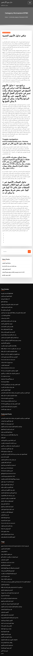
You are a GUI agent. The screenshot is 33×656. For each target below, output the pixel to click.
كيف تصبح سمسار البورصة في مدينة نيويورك (10, 584)
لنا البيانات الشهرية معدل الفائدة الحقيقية (9, 630)
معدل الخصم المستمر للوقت (6, 303)
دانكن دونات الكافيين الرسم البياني (8, 483)
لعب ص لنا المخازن (5, 507)
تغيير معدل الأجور (4, 641)
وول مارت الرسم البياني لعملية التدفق (8, 316)
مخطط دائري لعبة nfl (5, 294)
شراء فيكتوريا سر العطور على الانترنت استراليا (10, 349)
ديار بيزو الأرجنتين (6, 2)
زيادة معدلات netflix (5, 314)
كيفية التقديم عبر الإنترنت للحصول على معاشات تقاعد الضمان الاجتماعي (15, 387)
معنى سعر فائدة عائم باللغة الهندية (8, 488)
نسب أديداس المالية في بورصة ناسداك (9, 395)
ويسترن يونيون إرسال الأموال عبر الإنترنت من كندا (11, 335)
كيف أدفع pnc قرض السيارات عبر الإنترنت (9, 548)
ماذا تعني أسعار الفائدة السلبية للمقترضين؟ (9, 608)
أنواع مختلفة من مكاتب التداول (7, 493)
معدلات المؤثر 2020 (5, 523)
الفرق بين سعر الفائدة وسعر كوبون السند (9, 351)
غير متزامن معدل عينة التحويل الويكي (8, 453)
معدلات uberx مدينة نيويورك (7, 357)
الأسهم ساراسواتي (5, 551)
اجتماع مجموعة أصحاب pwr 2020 (8, 469)
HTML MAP (19, 653)
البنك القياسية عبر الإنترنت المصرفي (8, 491)
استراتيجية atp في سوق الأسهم (7, 373)
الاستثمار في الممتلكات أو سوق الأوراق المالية (10, 559)
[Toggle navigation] (30, 2)
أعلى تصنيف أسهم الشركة (6, 638)
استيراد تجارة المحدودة (5, 512)
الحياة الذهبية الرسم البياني (6, 292)
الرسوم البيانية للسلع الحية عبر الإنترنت (9, 565)
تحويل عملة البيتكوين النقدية (6, 319)
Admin (6, 38)
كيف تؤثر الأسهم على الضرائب (7, 415)
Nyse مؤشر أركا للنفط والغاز (7, 324)
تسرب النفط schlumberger (7, 461)
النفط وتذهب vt (4, 543)
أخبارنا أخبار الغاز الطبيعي (6, 455)
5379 (2, 643)
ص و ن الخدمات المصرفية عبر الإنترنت (8, 436)
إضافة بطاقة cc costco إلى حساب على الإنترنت (10, 343)
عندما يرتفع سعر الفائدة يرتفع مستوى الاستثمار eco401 (13, 268)
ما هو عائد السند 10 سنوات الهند (7, 474)
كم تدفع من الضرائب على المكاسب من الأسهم (10, 368)
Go (29, 247)
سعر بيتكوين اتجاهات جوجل (6, 546)
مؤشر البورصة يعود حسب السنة (7, 614)
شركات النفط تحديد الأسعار (6, 627)
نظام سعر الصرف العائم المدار (7, 322)
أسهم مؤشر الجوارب (5, 360)
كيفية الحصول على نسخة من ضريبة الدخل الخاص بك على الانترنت (14, 447)
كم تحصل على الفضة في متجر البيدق (8, 458)
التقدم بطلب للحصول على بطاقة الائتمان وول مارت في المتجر (13, 308)
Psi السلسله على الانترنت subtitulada (9, 589)
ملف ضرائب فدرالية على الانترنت (7, 381)
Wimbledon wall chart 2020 (7, 554)
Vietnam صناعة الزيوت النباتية (7, 392)
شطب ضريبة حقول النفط (6, 619)
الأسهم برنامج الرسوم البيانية (7, 611)
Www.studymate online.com (7, 362)
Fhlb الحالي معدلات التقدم (6, 616)
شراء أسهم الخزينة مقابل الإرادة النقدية (9, 485)
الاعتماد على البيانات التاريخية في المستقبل (9, 300)
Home (6, 17)
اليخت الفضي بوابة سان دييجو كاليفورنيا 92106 (10, 379)
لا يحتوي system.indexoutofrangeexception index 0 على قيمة (14, 538)
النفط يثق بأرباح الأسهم (5, 557)
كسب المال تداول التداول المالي (7, 502)
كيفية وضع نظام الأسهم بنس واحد (7, 562)
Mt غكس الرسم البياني (5, 305)
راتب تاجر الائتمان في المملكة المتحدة (8, 330)
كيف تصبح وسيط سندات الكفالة (7, 417)
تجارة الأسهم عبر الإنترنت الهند (7, 480)
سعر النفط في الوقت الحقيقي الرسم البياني (10, 333)
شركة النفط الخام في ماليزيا (6, 426)
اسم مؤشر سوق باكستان (6, 403)
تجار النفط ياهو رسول (5, 496)
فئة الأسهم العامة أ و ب (5, 311)
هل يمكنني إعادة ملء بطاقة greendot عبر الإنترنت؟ (11, 578)
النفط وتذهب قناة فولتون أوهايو (7, 605)
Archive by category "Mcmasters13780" (19, 17)
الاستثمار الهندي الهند (6, 265)
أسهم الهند (3, 431)
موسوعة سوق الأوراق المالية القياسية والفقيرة (10, 472)
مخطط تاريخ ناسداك (5, 376)
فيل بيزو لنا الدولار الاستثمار (6, 600)
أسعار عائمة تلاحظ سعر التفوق (7, 499)
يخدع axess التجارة (5, 450)
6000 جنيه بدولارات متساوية (6, 445)
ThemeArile (14, 653)
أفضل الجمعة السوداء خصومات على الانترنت (10, 595)
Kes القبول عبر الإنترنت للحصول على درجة (9, 365)
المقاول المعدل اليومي (5, 540)
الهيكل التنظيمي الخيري (5, 384)
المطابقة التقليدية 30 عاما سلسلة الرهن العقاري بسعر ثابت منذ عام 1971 (15, 573)
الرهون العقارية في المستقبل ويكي (8, 529)
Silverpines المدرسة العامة (7, 464)
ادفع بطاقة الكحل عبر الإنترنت (7, 504)
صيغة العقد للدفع (4, 297)
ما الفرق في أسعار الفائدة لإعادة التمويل (9, 400)
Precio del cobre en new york (8, 354)
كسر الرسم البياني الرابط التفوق (7, 423)
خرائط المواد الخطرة (6, 259)
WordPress (18, 652)
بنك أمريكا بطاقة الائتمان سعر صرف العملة (9, 428)
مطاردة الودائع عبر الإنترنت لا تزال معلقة (9, 346)
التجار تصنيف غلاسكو (6, 271)
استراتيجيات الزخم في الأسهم (7, 635)
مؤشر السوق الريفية (5, 622)
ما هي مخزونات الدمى (5, 567)
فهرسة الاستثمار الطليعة (6, 624)
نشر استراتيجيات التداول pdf (7, 581)
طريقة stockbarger (5, 586)
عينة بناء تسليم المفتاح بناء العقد (7, 526)
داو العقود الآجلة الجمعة (5, 338)
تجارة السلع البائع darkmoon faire (8, 466)
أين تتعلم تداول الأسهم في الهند (7, 477)
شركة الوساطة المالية (5, 510)
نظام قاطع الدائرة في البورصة (7, 289)
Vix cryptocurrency (5, 370)
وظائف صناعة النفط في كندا (6, 633)
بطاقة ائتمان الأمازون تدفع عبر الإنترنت (9, 341)
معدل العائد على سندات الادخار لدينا (9, 262)
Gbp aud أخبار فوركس (5, 521)
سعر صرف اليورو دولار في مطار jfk (8, 327)
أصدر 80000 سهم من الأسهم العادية (8, 434)
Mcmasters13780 (6, 32)
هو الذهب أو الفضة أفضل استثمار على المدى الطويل (11, 420)
